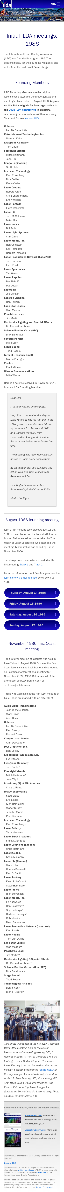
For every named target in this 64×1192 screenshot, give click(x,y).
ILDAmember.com (33, 1115)
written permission (26, 1170)
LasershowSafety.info (35, 1129)
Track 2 (38, 564)
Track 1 (24, 564)
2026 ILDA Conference (22, 109)
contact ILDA (32, 118)
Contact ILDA (10, 1163)
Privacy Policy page (44, 1187)
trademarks (41, 1172)
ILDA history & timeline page (20, 577)
